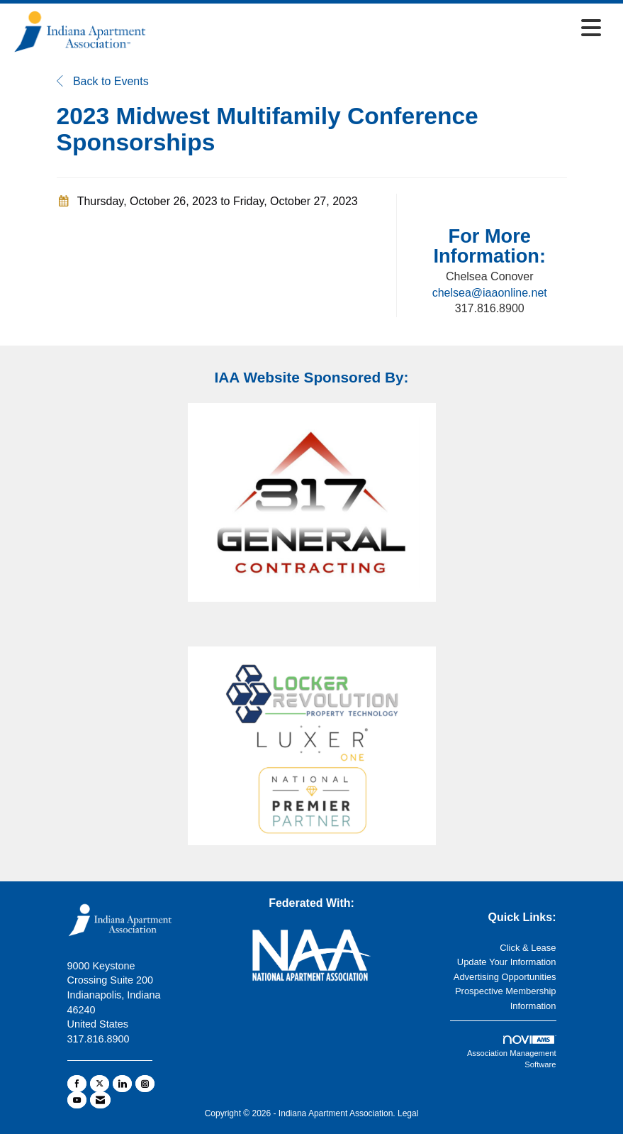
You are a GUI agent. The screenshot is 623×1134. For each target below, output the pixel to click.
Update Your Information (506, 962)
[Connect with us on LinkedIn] (122, 1083)
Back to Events (103, 81)
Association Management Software (511, 1052)
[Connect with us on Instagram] (145, 1083)
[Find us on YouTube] (76, 1099)
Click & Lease (528, 947)
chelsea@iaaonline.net (489, 293)
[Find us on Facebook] (76, 1083)
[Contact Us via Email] (100, 1099)
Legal (408, 1113)
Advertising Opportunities (505, 976)
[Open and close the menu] (378, 29)
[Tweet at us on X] (99, 1083)
